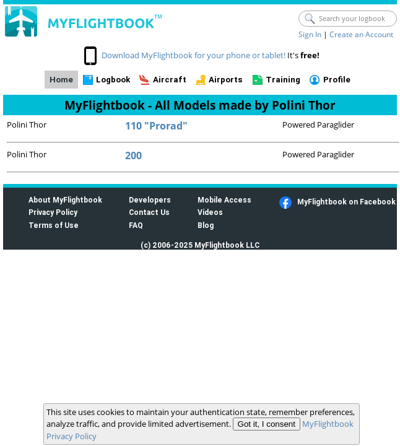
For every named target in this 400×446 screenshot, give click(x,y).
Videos (210, 212)
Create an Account (361, 34)
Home (61, 79)
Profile (336, 79)
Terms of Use (53, 225)
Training (283, 79)
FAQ (136, 225)
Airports (226, 79)
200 (133, 155)
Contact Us (149, 212)
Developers (150, 199)
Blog (206, 225)
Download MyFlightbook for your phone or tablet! (193, 55)
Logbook (113, 79)
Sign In (309, 34)
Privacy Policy (52, 212)
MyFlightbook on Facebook (346, 201)
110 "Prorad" (156, 126)
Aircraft (169, 79)
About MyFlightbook (65, 199)
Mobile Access (224, 199)
